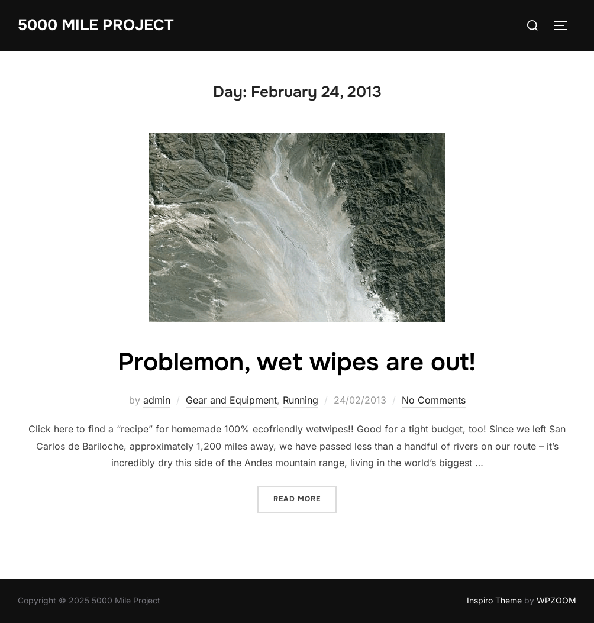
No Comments (434, 400)
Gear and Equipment (231, 400)
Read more (305, 497)
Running (300, 400)
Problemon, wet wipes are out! (297, 362)
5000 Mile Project (95, 25)
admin (156, 400)
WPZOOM (556, 600)
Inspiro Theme (494, 600)
